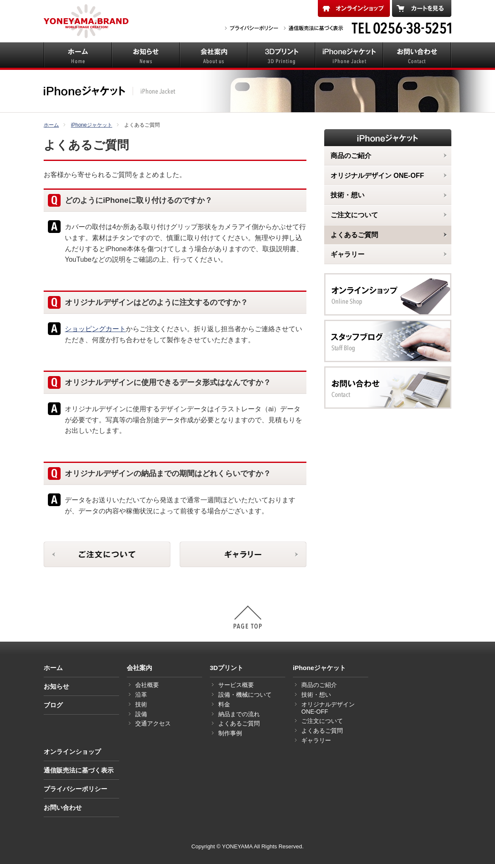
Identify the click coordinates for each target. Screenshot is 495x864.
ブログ (53, 705)
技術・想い (316, 694)
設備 (141, 714)
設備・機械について (245, 694)
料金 (224, 704)
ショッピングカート (95, 328)
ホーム (53, 667)
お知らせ (56, 686)
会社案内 (139, 667)
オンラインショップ (72, 751)
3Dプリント (226, 667)
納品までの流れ (239, 714)
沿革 (141, 694)
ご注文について (322, 720)
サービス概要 (236, 684)
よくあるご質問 (239, 723)
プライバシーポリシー (75, 788)
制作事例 (230, 733)
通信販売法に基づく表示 (79, 770)
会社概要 (147, 684)
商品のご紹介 (319, 684)
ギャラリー (316, 740)
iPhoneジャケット (319, 667)
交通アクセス (153, 723)
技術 (141, 704)
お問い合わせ (63, 807)
